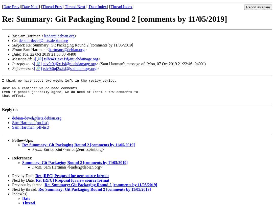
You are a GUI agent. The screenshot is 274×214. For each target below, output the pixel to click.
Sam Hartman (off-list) (30, 132)
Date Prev (11, 7)
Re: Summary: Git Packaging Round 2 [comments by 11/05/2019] (78, 149)
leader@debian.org (59, 36)
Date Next (30, 7)
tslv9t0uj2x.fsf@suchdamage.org (69, 64)
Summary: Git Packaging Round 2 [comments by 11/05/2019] (75, 167)
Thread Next (75, 7)
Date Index (98, 7)
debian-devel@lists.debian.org (43, 40)
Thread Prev (52, 7)
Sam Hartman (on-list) (30, 127)
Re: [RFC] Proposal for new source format (72, 180)
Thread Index (121, 7)
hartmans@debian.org (66, 49)
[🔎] (39, 59)
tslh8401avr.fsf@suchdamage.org (71, 59)
